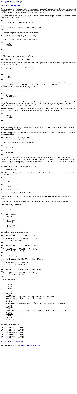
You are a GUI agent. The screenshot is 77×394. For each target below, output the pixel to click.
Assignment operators (12, 5)
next (2, 1)
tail (17, 1)
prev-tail (12, 1)
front (17, 388)
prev (6, 1)
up (20, 1)
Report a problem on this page (30, 392)
